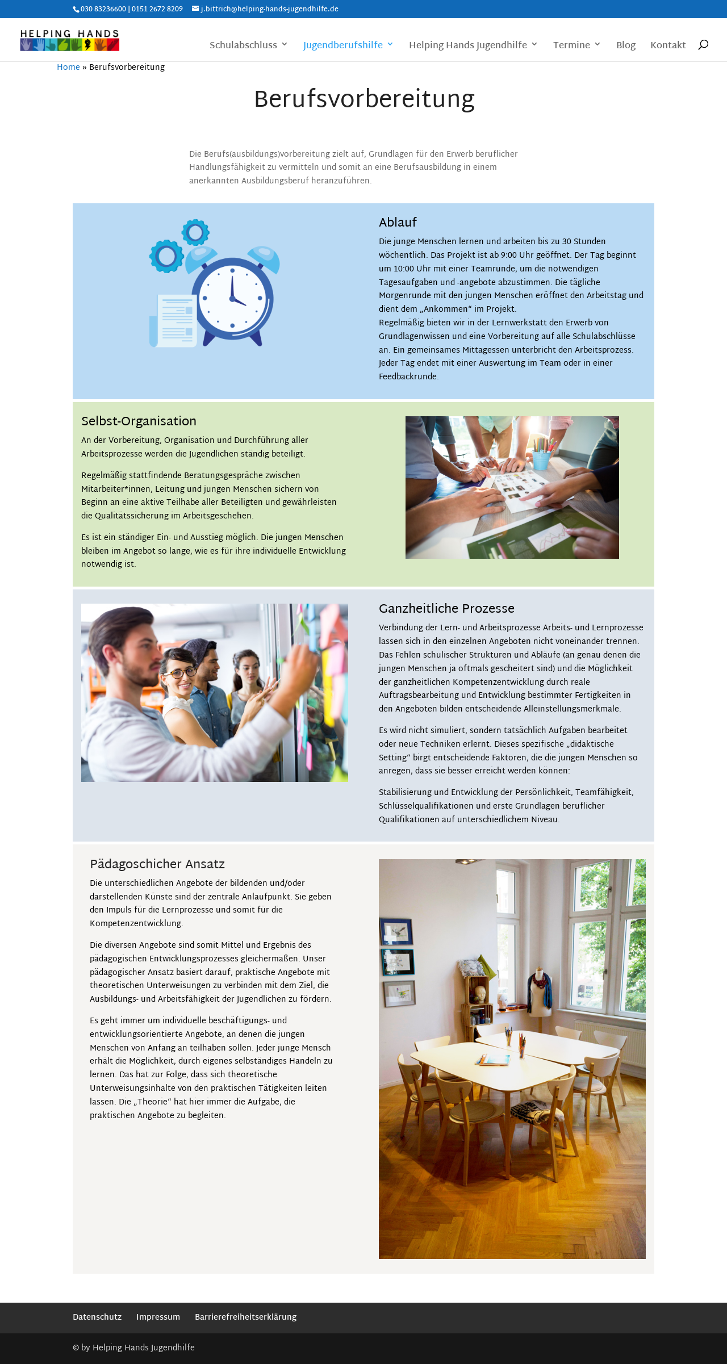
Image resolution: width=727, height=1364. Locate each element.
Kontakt (668, 47)
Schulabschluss (243, 47)
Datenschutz (97, 1318)
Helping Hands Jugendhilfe (468, 47)
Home (68, 68)
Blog (626, 47)
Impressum (158, 1318)
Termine (571, 47)
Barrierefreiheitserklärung (245, 1318)
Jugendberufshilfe (343, 47)
